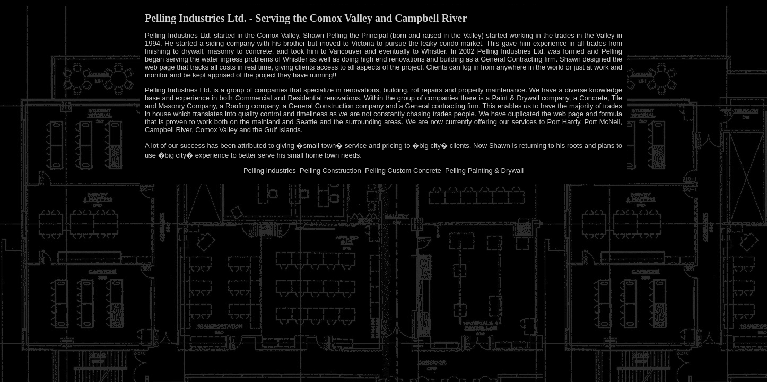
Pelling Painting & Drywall (484, 171)
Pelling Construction (330, 171)
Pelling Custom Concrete (403, 171)
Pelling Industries (269, 171)
